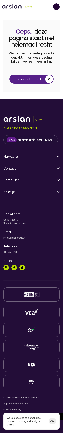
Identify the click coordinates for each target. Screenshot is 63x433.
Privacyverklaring (12, 409)
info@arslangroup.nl (14, 237)
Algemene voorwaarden (15, 403)
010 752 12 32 (10, 251)
